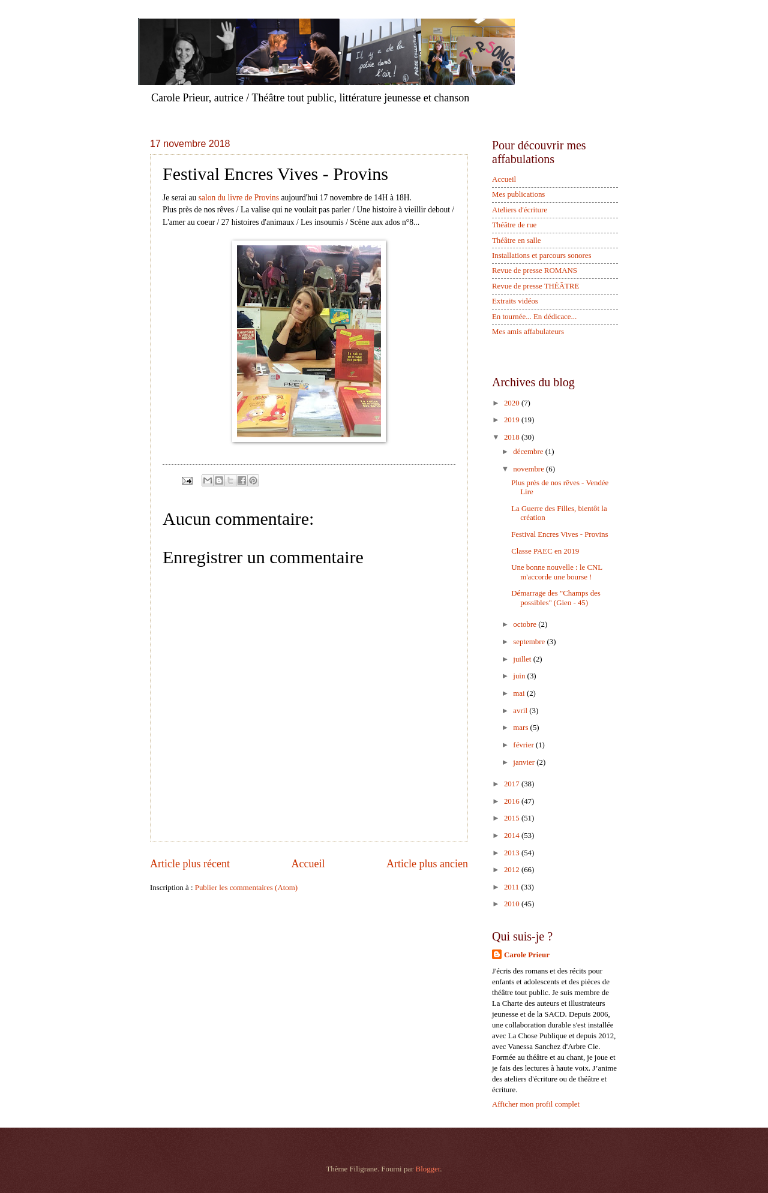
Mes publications (518, 194)
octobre (525, 624)
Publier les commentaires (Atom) (246, 888)
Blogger (428, 1169)
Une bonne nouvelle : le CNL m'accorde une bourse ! (556, 572)
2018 (512, 437)
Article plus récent (190, 864)
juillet (523, 659)
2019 (512, 420)
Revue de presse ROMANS (534, 270)
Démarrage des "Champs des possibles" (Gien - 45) (556, 597)
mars (521, 727)
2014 (512, 835)
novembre (529, 469)
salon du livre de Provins (240, 197)
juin (520, 676)
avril (521, 711)
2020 (512, 403)
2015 (512, 818)
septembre (530, 642)
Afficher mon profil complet (536, 1104)
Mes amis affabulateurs (528, 331)
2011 (512, 887)
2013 (512, 853)
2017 (512, 784)
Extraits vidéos (515, 301)
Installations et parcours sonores (542, 255)
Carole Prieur (527, 955)
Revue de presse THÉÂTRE (535, 286)
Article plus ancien (427, 864)
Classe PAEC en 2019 (545, 551)
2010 (512, 904)
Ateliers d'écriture (519, 210)
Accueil (308, 864)
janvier (524, 762)
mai (520, 693)
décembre (529, 451)
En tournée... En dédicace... (534, 316)
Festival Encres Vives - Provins (559, 534)
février (524, 745)
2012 (512, 870)
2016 (512, 801)
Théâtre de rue (514, 225)
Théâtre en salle (516, 240)
